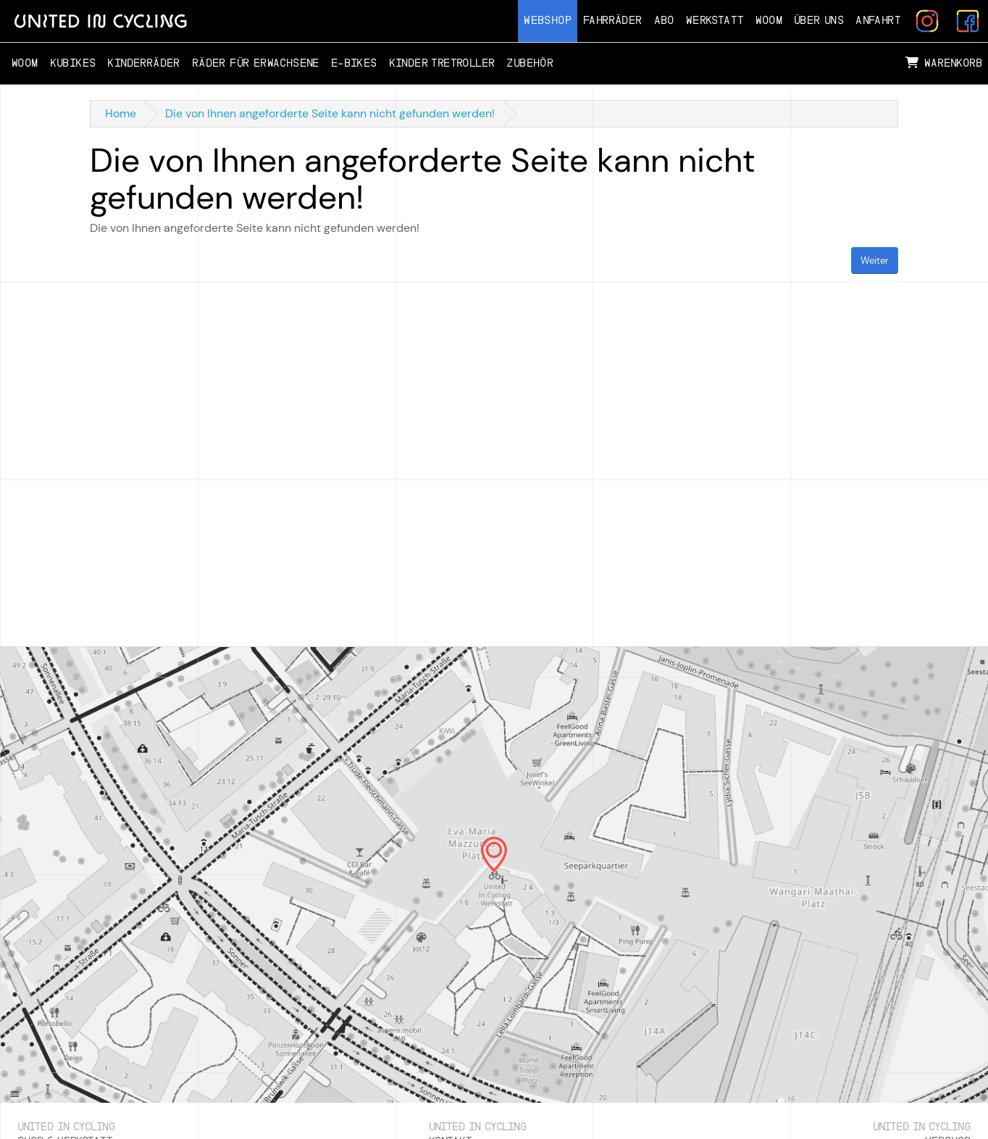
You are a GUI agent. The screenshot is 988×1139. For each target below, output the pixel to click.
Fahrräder (612, 20)
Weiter (875, 260)
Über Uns (819, 20)
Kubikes (73, 63)
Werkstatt (715, 20)
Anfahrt (878, 20)
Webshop (548, 20)
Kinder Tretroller (442, 63)
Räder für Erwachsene (255, 63)
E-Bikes (354, 63)
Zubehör (529, 63)
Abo (664, 20)
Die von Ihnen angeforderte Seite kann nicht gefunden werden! (330, 113)
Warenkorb (943, 63)
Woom (768, 20)
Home (120, 113)
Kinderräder (143, 63)
